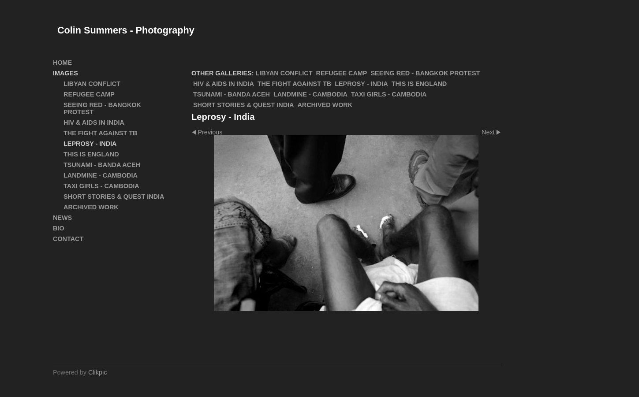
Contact (68, 238)
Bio (58, 228)
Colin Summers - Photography (125, 30)
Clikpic (97, 372)
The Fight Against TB (294, 83)
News (62, 217)
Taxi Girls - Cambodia (389, 94)
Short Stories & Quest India (243, 104)
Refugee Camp (341, 73)
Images (65, 73)
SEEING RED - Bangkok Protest (425, 73)
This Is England (419, 83)
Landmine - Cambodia (310, 94)
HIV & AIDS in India (223, 83)
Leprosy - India (361, 83)
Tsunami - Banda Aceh (231, 94)
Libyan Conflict (284, 73)
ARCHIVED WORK (324, 104)
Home (62, 62)
